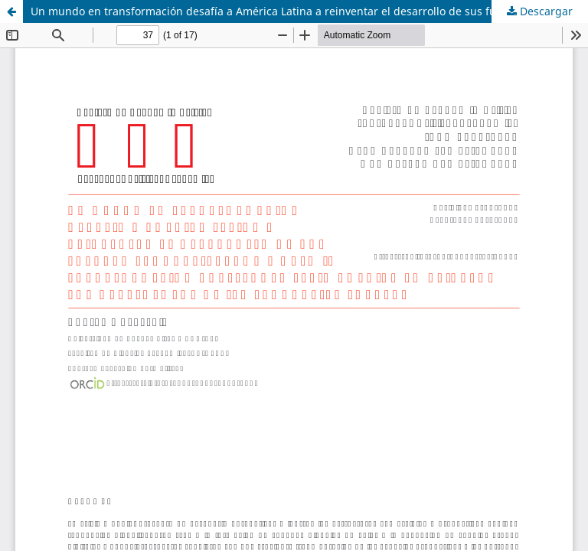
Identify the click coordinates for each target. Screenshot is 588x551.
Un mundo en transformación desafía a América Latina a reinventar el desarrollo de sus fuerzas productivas (309, 11)
